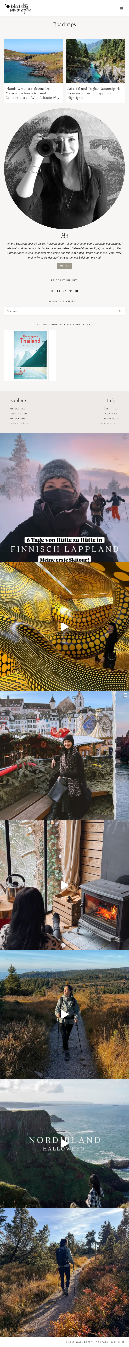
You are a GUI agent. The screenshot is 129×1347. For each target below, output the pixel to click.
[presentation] (33, 61)
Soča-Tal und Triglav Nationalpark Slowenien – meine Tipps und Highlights (93, 93)
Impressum (111, 418)
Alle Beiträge (18, 423)
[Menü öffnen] (122, 8)
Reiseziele (17, 408)
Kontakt (111, 413)
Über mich (111, 408)
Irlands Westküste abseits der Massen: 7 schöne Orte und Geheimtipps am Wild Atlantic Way (32, 93)
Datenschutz (111, 423)
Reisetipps (18, 418)
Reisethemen (18, 413)
